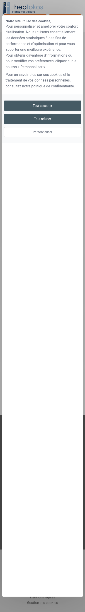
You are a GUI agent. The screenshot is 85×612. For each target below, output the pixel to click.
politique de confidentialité (52, 86)
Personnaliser (42, 132)
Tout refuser (42, 119)
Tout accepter (42, 106)
